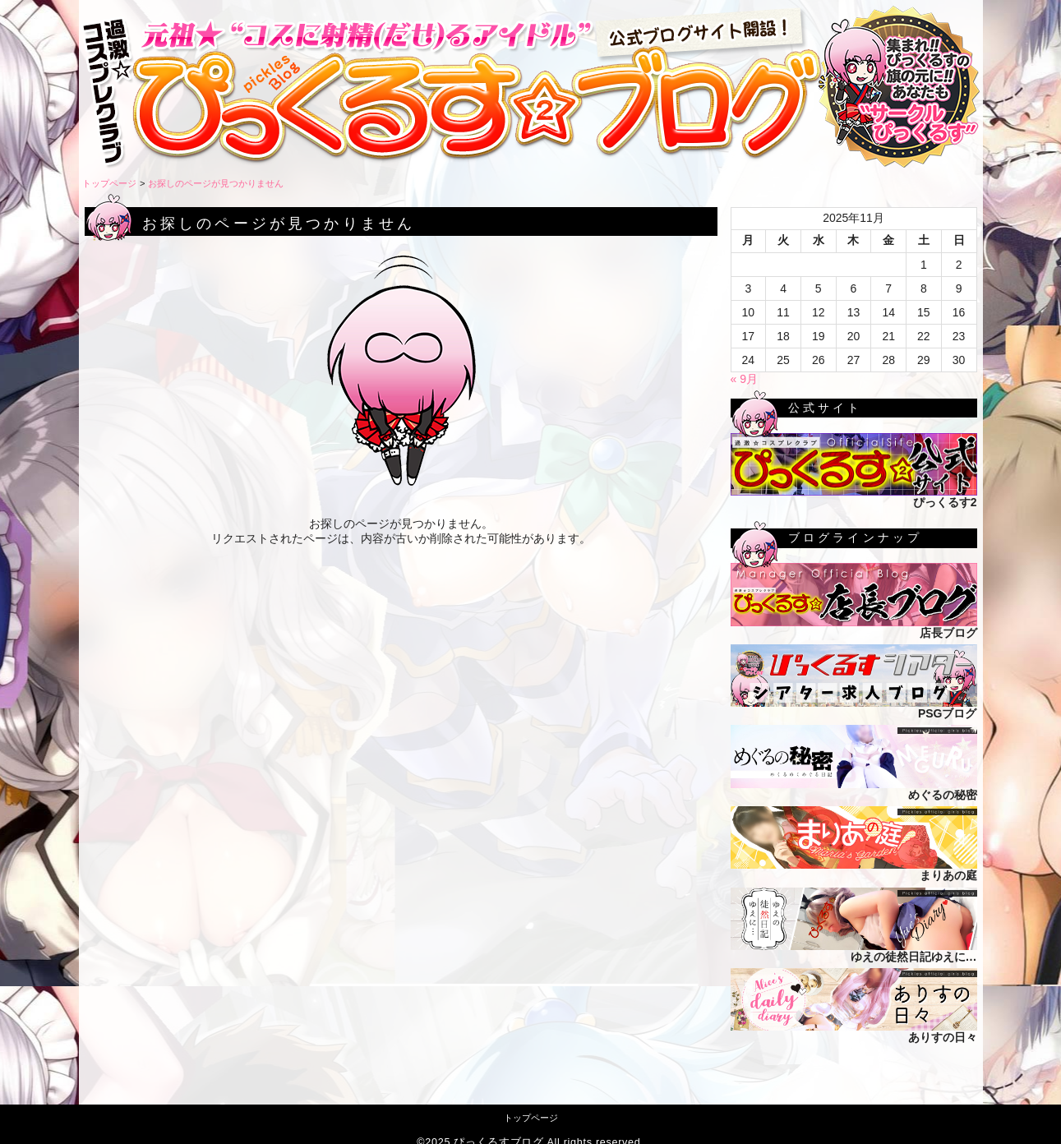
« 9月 (744, 378)
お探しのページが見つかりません (216, 183)
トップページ (109, 183)
